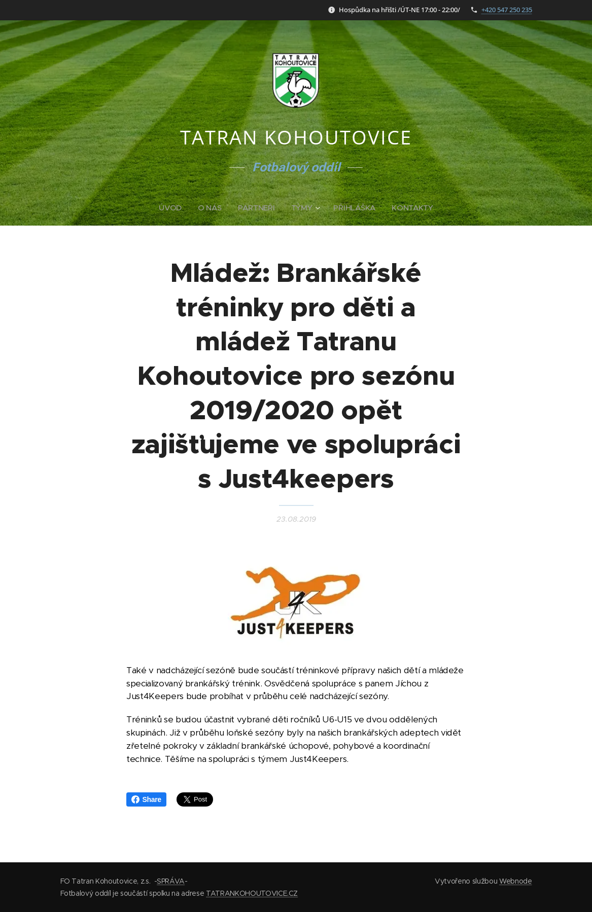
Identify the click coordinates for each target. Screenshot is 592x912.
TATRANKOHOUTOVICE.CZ (252, 893)
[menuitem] (172, 208)
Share (146, 799)
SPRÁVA (171, 881)
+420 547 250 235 (506, 9)
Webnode (515, 881)
